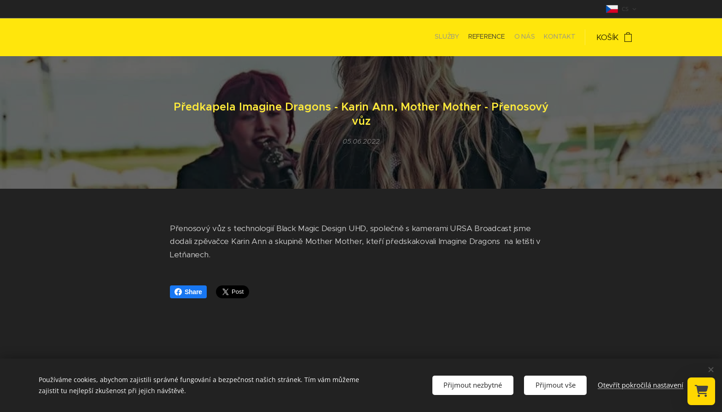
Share (188, 292)
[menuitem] (549, 37)
